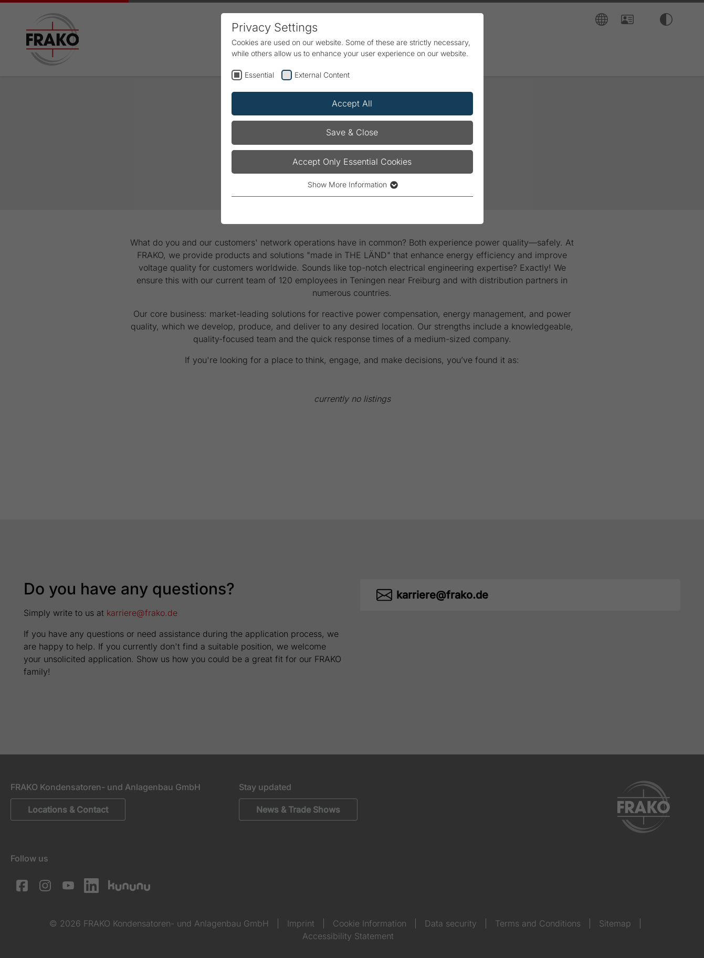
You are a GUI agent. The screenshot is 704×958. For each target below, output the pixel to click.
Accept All (352, 103)
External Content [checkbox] (322, 74)
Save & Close (352, 132)
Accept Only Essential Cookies (352, 161)
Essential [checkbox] (259, 74)
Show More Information (352, 184)
